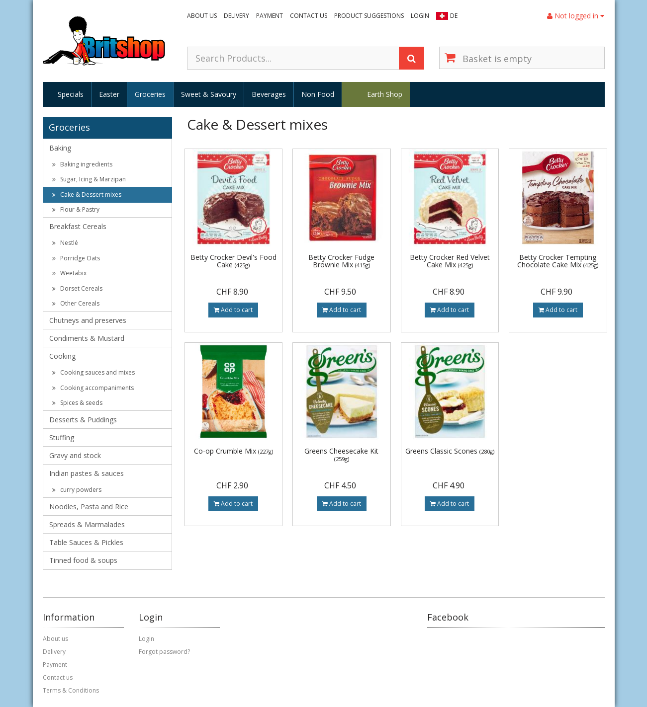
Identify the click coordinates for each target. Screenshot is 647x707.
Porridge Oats (76, 258)
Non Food (317, 94)
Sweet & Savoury (208, 94)
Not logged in (575, 15)
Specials (71, 94)
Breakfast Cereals (77, 226)
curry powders (76, 489)
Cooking (62, 356)
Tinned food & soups (83, 560)
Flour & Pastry (75, 209)
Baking (60, 148)
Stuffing (61, 437)
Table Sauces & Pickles (86, 542)
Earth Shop (384, 94)
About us (202, 15)
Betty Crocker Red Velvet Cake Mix (450, 260)
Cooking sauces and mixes (93, 372)
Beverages (269, 94)
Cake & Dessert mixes (86, 194)
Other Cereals (75, 303)
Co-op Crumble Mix (233, 451)
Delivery (236, 15)
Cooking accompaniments (93, 388)
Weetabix (69, 273)
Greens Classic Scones (449, 451)
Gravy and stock (75, 455)
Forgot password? (164, 651)
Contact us (308, 15)
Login (420, 15)
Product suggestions (369, 15)
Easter (109, 94)
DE (454, 15)
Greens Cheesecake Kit (341, 454)
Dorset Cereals (77, 288)
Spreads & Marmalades (87, 524)
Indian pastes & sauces (86, 473)
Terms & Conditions (71, 690)
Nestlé (65, 242)
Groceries (150, 94)
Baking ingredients (82, 164)
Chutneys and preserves (87, 320)
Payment (269, 15)
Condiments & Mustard (86, 338)
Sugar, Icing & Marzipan (89, 179)
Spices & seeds (77, 402)
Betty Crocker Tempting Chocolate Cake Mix (557, 260)
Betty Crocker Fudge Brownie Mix (341, 260)
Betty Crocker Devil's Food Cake (233, 260)
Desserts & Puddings (83, 419)
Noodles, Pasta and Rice (88, 506)
